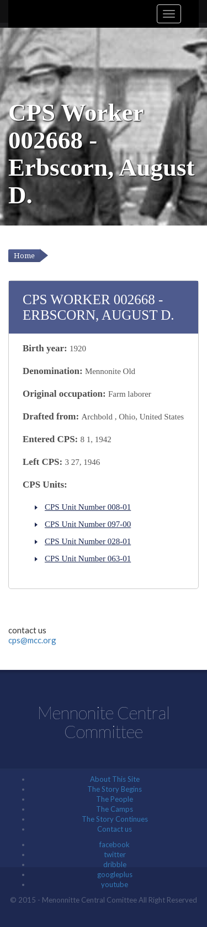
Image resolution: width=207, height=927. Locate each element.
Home (24, 256)
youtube (114, 884)
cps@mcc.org (32, 640)
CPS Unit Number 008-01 (88, 507)
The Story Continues (115, 819)
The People (114, 799)
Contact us (114, 828)
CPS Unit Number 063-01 (88, 558)
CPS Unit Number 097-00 (88, 524)
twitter (115, 854)
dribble (114, 864)
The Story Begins (114, 789)
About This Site (115, 779)
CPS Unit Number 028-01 (88, 541)
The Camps (114, 809)
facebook (114, 844)
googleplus (114, 874)
